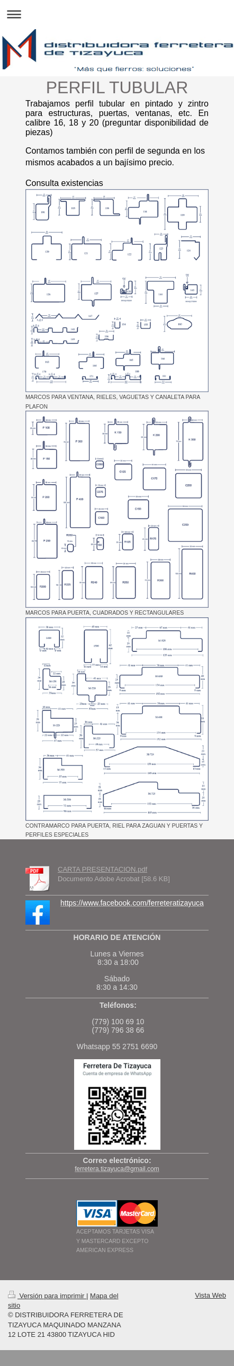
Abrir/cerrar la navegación (117, 14)
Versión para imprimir (47, 1296)
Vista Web (210, 1295)
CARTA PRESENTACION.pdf (102, 869)
